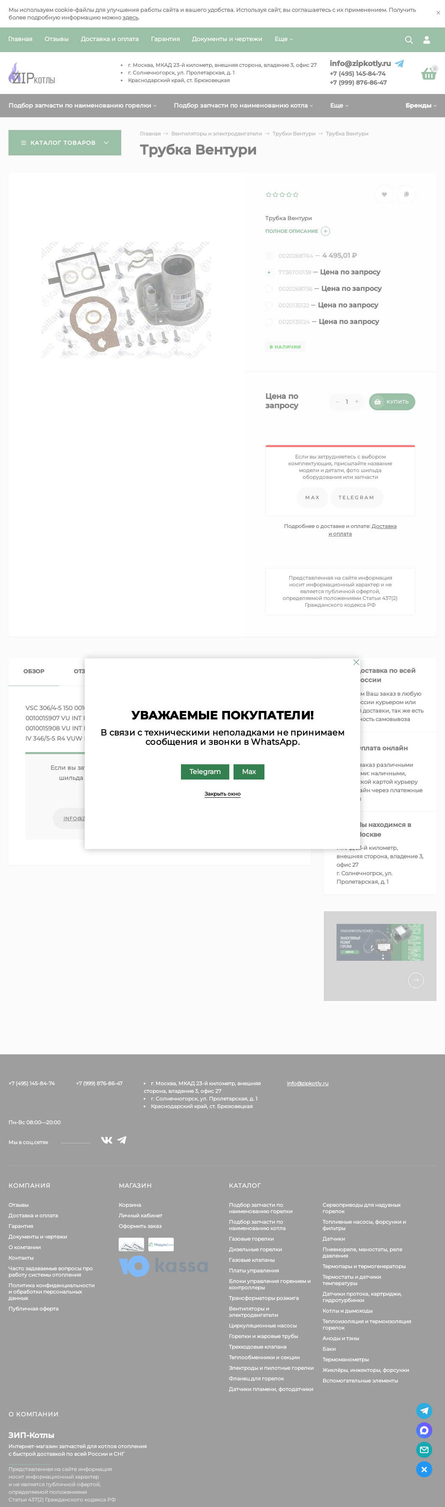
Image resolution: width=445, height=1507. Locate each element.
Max (249, 771)
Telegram (205, 771)
